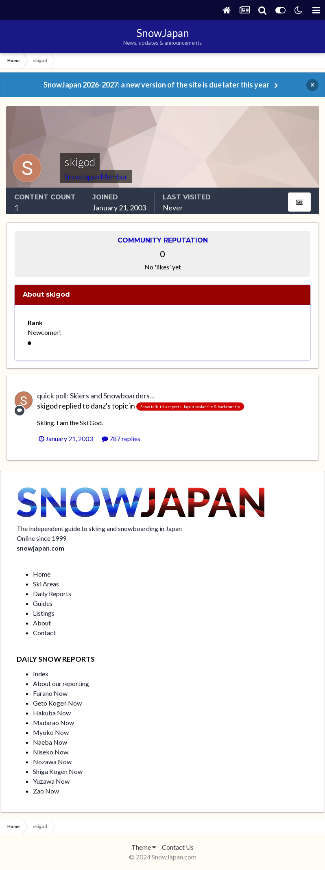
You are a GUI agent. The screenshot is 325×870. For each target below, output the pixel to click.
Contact (44, 632)
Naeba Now (50, 742)
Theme (143, 847)
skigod (47, 405)
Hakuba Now (52, 713)
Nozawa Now (52, 761)
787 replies (121, 438)
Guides (42, 603)
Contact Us (178, 847)
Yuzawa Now (51, 781)
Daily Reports (52, 593)
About (42, 623)
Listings (44, 613)
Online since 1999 (41, 538)
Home (41, 574)
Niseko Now (50, 752)
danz (98, 405)
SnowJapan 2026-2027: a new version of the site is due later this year (156, 84)
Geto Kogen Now (57, 703)
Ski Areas (46, 584)
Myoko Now (51, 732)
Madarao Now (53, 722)
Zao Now (46, 791)
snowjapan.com (40, 548)
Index (40, 674)
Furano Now (50, 693)
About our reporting (61, 683)
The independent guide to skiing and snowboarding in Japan (99, 528)
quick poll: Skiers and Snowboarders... (96, 395)
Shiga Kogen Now (58, 771)
